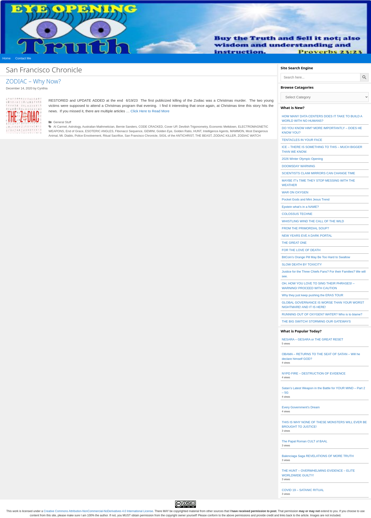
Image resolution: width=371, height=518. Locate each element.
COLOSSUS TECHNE (297, 214)
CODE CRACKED (150, 126)
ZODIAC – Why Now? (33, 81)
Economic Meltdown (222, 126)
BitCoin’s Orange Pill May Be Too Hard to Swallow (316, 257)
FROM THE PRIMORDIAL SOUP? (305, 228)
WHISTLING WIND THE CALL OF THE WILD (313, 221)
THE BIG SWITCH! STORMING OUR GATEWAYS (316, 321)
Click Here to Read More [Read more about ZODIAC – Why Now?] (150, 111)
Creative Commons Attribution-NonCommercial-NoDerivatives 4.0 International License (98, 511)
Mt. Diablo (66, 135)
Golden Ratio (182, 131)
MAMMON (237, 131)
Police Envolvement (88, 135)
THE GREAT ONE (294, 242)
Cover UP (170, 126)
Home (6, 58)
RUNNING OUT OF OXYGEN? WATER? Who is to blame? (322, 314)
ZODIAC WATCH (249, 135)
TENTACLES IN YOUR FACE (302, 140)
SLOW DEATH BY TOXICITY (302, 264)
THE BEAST (203, 135)
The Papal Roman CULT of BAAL (304, 441)
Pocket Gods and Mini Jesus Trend (306, 199)
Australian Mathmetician (98, 126)
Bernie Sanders (126, 126)
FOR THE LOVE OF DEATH (301, 250)
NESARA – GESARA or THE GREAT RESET (312, 339)
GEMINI (149, 131)
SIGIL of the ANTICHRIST (176, 135)
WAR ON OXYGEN (295, 192)
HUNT (197, 131)
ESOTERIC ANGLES (99, 131)
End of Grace (74, 131)
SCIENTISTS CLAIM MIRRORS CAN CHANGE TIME (318, 173)
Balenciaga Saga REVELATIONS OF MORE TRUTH (318, 456)
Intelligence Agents (215, 131)
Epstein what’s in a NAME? (300, 207)
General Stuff (62, 122)
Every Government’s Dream (301, 407)
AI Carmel (60, 126)
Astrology (74, 126)
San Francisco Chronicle (141, 135)
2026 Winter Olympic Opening (302, 159)
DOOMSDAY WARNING (298, 166)
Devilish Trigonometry (193, 126)
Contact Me (23, 58)
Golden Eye (164, 131)
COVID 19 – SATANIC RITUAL (303, 490)
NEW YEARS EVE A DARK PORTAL (307, 235)
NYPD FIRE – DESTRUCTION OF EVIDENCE (313, 373)
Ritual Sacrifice (113, 135)
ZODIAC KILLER (224, 135)
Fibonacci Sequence (128, 131)
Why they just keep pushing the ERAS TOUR (312, 295)
